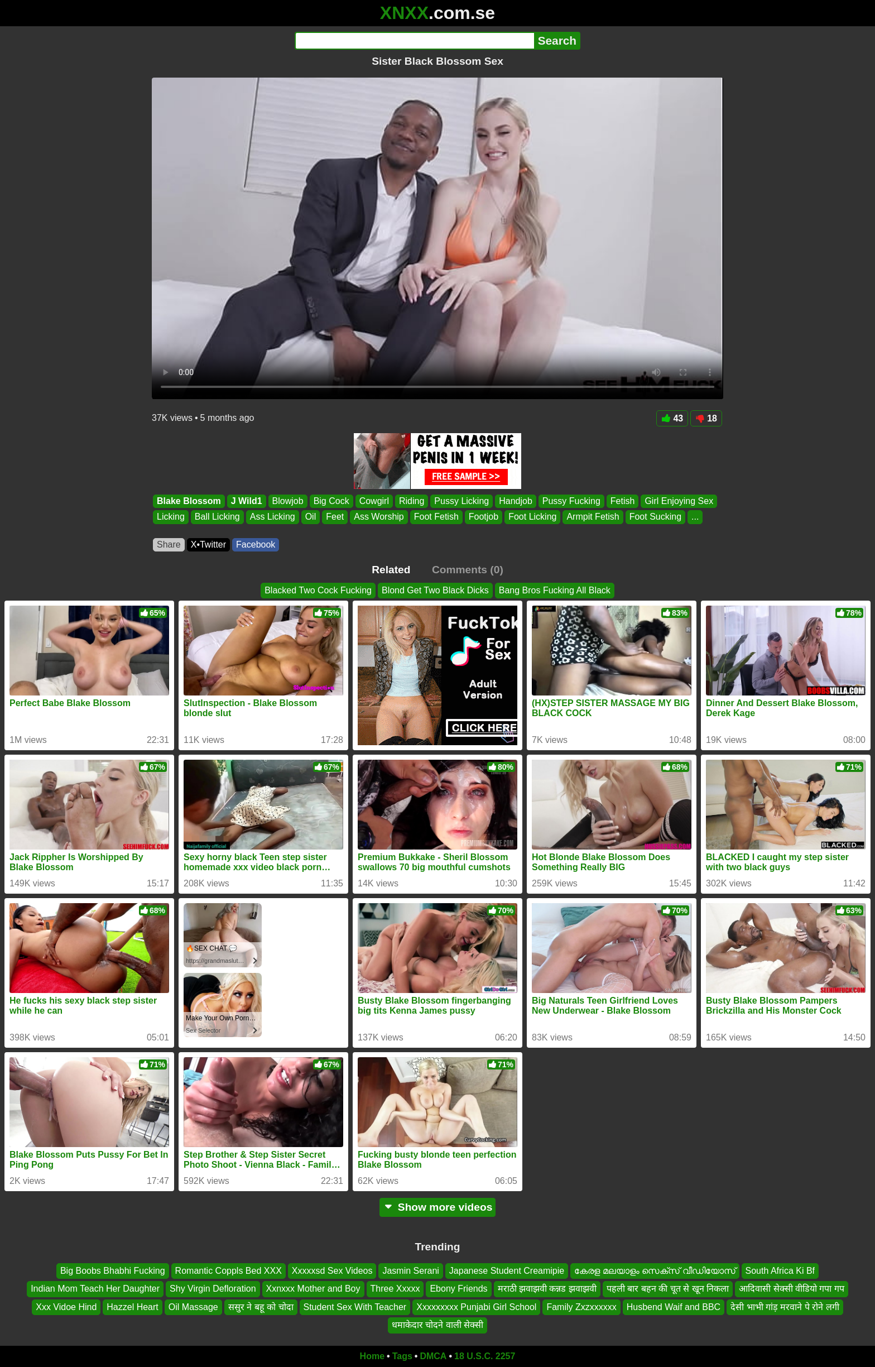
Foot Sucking (655, 517)
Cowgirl (374, 501)
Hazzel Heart (132, 1306)
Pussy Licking (461, 501)
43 (672, 418)
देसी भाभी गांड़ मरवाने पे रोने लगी (784, 1306)
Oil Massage (193, 1306)
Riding (411, 501)
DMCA (433, 1356)
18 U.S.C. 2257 (484, 1356)
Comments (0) (467, 569)
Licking (171, 517)
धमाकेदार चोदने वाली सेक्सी (437, 1325)
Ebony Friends (458, 1288)
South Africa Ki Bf (780, 1270)
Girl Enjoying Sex (679, 501)
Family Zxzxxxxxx (581, 1306)
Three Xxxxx (395, 1288)
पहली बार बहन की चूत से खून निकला (668, 1288)
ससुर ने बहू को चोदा (261, 1306)
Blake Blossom (189, 501)
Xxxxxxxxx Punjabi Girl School (476, 1306)
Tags (402, 1356)
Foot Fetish (436, 517)
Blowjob (288, 501)
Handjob (515, 501)
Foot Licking (532, 517)
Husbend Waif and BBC (673, 1306)
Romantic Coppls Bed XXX (228, 1270)
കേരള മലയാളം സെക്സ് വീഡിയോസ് (654, 1270)
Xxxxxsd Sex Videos (332, 1270)
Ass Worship (379, 517)
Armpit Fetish (592, 517)
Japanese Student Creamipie (506, 1270)
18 (706, 418)
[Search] (414, 41)
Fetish (622, 501)
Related (391, 569)
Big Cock (331, 501)
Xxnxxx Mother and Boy (313, 1288)
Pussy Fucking (571, 501)
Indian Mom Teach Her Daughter (95, 1288)
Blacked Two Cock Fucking (318, 590)
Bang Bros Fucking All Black (554, 590)
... (695, 517)
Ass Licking (272, 517)
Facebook (255, 544)
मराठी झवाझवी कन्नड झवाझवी (547, 1288)
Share (169, 544)
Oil (310, 517)
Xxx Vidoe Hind (66, 1306)
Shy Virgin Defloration (213, 1288)
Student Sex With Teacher (355, 1306)
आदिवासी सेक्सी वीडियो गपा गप (791, 1288)
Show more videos (438, 1207)
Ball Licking (217, 517)
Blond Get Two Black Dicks (435, 590)
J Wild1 (246, 501)
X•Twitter (208, 544)
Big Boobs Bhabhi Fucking (112, 1270)
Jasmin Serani (410, 1270)
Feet (335, 517)
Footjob (483, 517)
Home (372, 1356)
